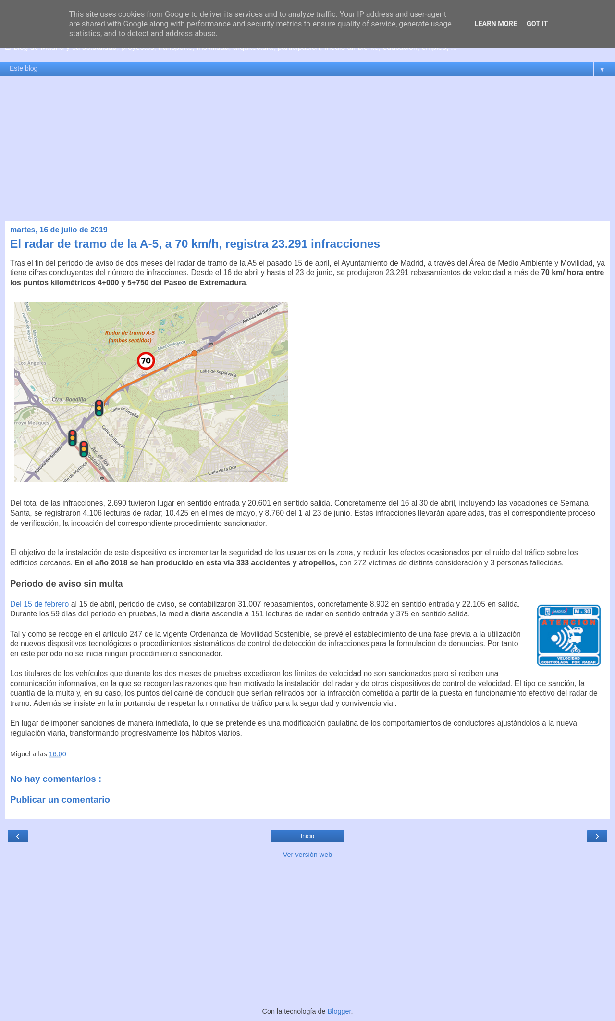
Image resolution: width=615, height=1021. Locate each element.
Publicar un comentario (60, 799)
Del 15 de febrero (39, 604)
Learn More (496, 24)
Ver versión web (307, 854)
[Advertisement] (307, 148)
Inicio (307, 836)
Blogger (339, 1011)
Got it (537, 24)
